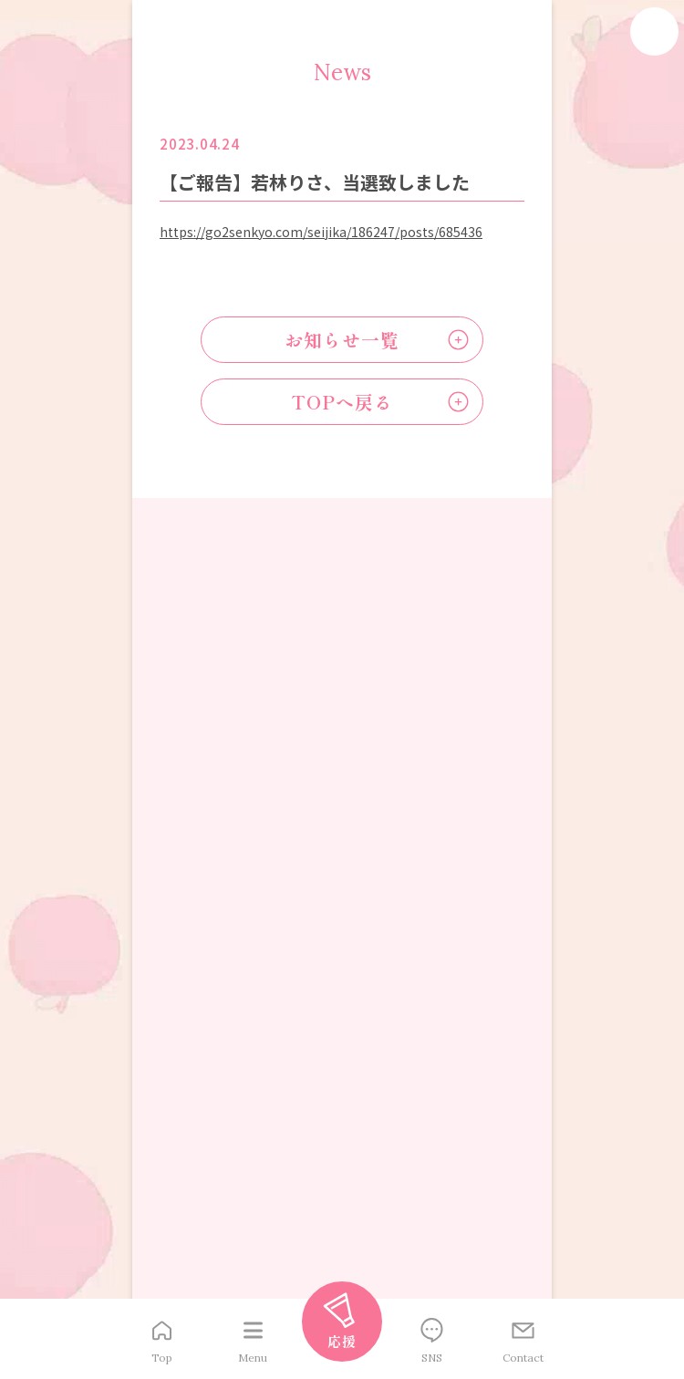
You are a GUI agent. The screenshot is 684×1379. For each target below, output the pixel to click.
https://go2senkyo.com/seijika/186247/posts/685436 (321, 232)
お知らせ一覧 (342, 340)
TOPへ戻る (342, 402)
